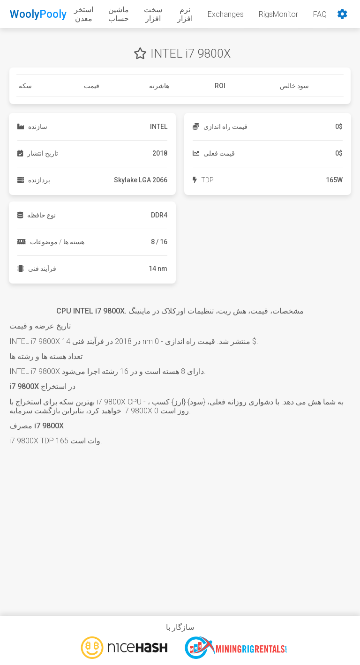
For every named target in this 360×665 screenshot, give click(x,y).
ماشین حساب (118, 14)
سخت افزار (153, 14)
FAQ (320, 14)
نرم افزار (185, 14)
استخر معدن (83, 14)
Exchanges (226, 14)
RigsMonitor (278, 14)
